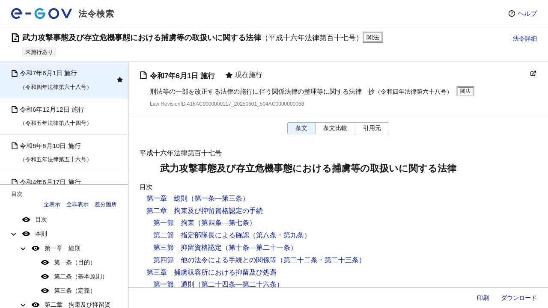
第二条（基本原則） (81, 276)
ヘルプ (527, 13)
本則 (41, 233)
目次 (41, 219)
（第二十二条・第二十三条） (321, 260)
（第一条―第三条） (218, 198)
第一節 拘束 (173, 222)
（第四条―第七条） (225, 222)
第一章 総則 (62, 248)
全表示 (52, 204)
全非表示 (77, 204)
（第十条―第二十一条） (259, 247)
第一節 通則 (173, 284)
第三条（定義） (75, 290)
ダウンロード (519, 297)
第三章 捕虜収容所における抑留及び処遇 (211, 272)
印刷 (483, 297)
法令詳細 (525, 38)
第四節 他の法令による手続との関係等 (215, 260)
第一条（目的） (75, 262)
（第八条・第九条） (280, 235)
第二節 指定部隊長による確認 (201, 235)
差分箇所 (106, 204)
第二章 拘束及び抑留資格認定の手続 (204, 210)
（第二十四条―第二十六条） (238, 284)
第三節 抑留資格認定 (187, 247)
